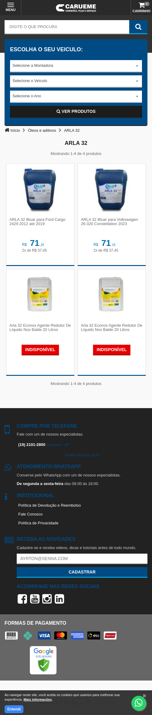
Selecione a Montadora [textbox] (32, 65)
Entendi (14, 709)
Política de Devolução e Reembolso (49, 505)
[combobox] (76, 66)
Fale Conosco (30, 514)
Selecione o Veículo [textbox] (29, 80)
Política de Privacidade (38, 523)
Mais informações (37, 699)
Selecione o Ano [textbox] (26, 96)
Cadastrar (82, 571)
